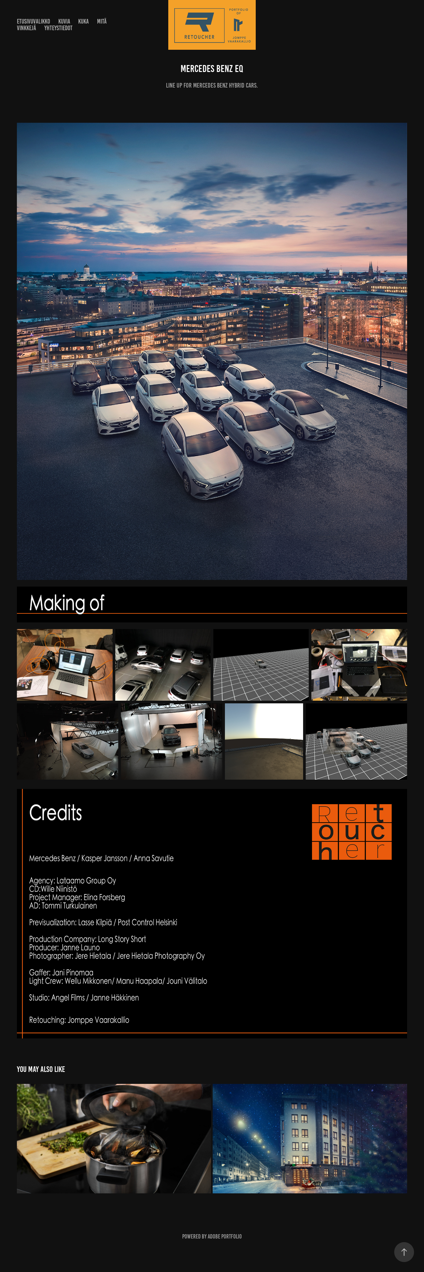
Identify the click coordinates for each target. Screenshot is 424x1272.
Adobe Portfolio (225, 1236)
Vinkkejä (26, 28)
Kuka (83, 21)
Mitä (102, 21)
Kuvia (64, 21)
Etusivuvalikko (33, 21)
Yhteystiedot (58, 28)
